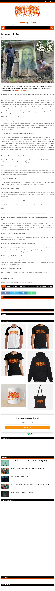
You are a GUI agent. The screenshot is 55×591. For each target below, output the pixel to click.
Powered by (27, 434)
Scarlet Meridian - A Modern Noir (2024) (22, 492)
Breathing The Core (27, 23)
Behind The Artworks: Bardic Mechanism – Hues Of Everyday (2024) (30, 484)
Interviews (31, 286)
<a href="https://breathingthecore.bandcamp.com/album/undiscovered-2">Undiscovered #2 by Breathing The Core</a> (17, 538)
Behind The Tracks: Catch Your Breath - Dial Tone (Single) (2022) (29, 461)
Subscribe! (27, 427)
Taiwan (50, 286)
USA (3, 288)
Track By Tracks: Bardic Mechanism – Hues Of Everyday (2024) (28, 468)
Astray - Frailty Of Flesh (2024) (19, 476)
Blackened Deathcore (12, 286)
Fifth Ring (23, 286)
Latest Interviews (41, 286)
